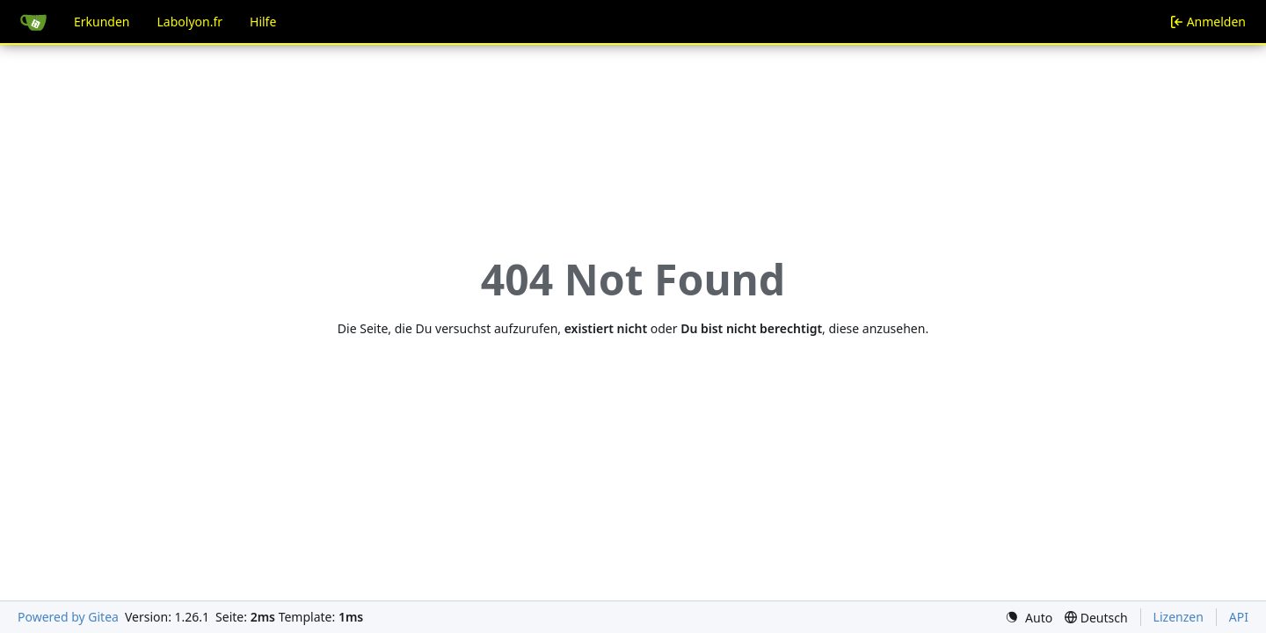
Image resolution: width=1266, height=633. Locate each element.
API (1238, 616)
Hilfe (263, 21)
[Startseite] (33, 22)
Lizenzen (1178, 616)
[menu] (1028, 617)
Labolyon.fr (190, 21)
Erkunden (102, 21)
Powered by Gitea (68, 616)
